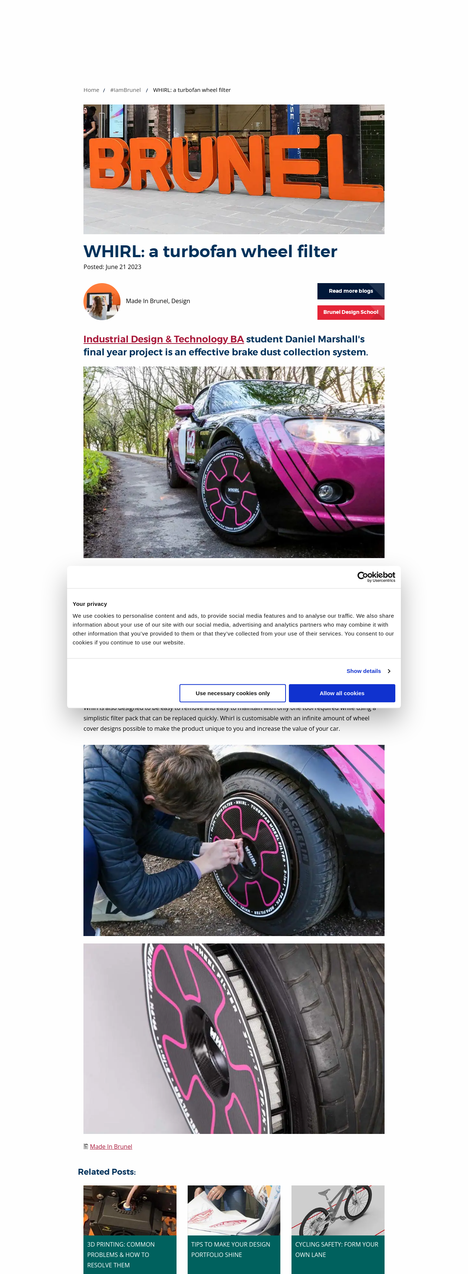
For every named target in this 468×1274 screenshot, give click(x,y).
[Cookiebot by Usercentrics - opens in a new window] (362, 577)
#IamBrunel (125, 89)
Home (91, 89)
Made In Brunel (111, 1146)
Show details (364, 671)
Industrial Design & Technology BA (163, 339)
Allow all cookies (342, 693)
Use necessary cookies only (233, 693)
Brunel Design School (350, 312)
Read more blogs (351, 291)
